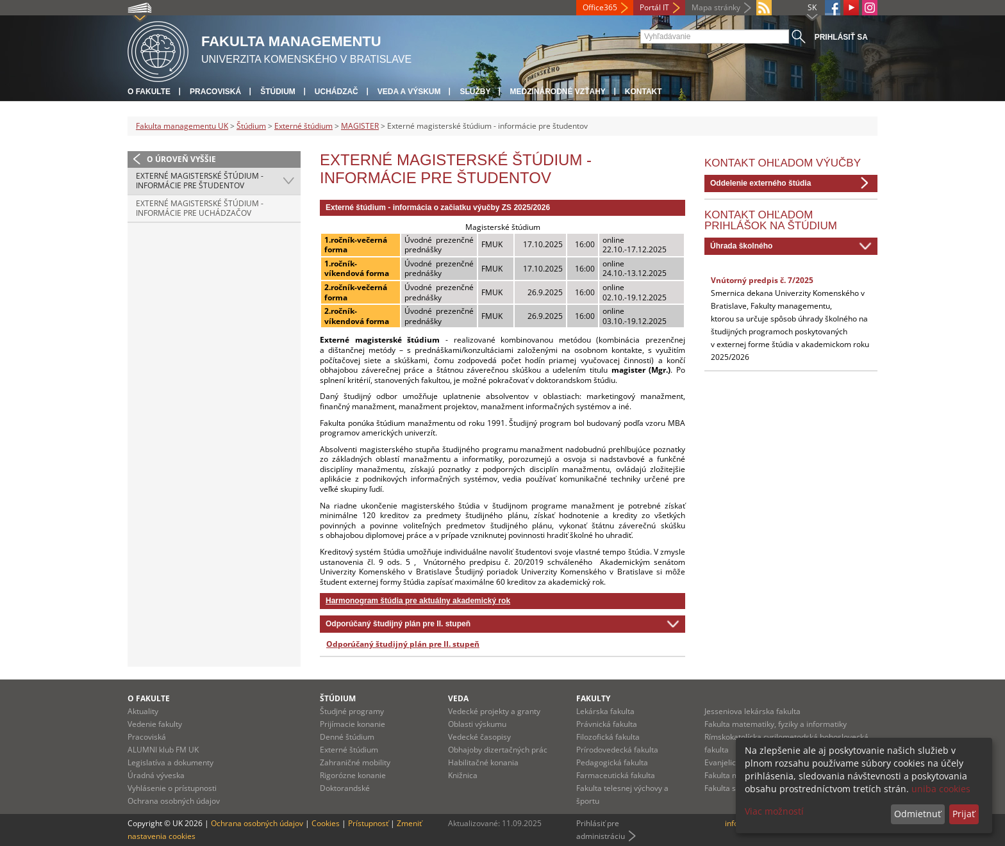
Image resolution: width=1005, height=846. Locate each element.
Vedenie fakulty (155, 724)
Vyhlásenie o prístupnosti (172, 788)
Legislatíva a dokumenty (170, 762)
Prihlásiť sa (841, 37)
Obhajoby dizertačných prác (497, 749)
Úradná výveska (156, 775)
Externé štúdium (303, 125)
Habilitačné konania (483, 762)
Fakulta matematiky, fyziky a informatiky (775, 724)
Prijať (963, 814)
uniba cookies (940, 789)
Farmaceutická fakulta (615, 775)
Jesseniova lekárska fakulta (752, 711)
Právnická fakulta (606, 724)
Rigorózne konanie (353, 775)
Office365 (600, 7)
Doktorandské (345, 788)
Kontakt (643, 91)
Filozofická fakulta (608, 736)
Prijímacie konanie (352, 724)
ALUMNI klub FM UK (163, 749)
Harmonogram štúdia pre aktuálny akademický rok (418, 600)
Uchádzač (336, 91)
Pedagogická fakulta (612, 762)
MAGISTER (360, 125)
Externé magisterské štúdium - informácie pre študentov (199, 180)
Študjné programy (352, 711)
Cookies (325, 823)
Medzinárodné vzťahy (557, 91)
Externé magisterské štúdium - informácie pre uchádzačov (199, 208)
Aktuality (143, 711)
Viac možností (774, 811)
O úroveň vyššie (181, 159)
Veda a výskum (409, 91)
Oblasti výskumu (477, 724)
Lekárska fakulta (605, 711)
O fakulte (149, 91)
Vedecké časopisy (479, 736)
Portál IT (654, 7)
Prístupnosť (368, 823)
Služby (475, 91)
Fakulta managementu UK (182, 125)
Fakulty (593, 698)
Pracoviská (215, 91)
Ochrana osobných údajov (174, 800)
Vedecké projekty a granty (494, 711)
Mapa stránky (716, 7)
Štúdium (277, 91)
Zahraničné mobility (355, 762)
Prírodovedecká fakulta (617, 749)
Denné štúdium (347, 736)
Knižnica (463, 775)
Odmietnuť (917, 814)
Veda (458, 698)
